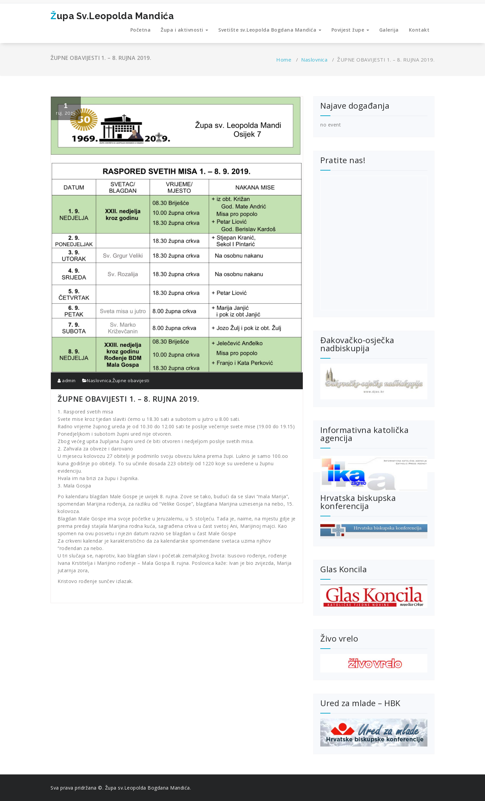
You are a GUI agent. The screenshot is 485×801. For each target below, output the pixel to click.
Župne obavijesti (130, 380)
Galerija (389, 30)
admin (67, 380)
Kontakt (419, 30)
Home (283, 59)
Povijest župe (350, 30)
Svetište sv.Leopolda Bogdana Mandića (269, 30)
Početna (140, 30)
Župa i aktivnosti (184, 30)
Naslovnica (314, 59)
